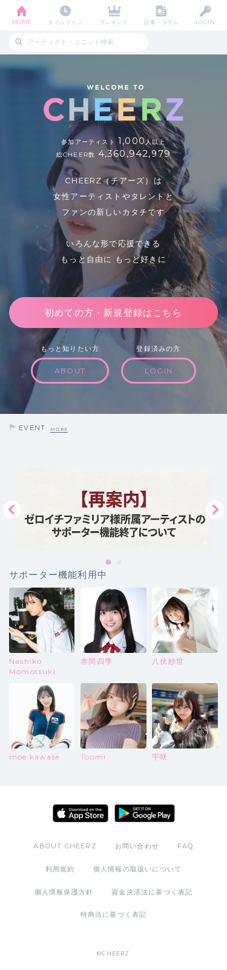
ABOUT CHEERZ (64, 846)
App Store (80, 813)
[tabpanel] (113, 509)
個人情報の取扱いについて (137, 869)
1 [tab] (109, 563)
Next (215, 509)
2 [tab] (120, 563)
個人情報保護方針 (64, 892)
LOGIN (205, 22)
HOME (21, 22)
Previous (12, 509)
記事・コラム (161, 22)
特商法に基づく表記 (114, 914)
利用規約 (60, 869)
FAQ (185, 846)
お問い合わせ (137, 846)
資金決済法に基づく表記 (151, 892)
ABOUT (69, 370)
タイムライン (65, 22)
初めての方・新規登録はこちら (113, 312)
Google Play (144, 813)
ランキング (113, 22)
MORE (59, 429)
